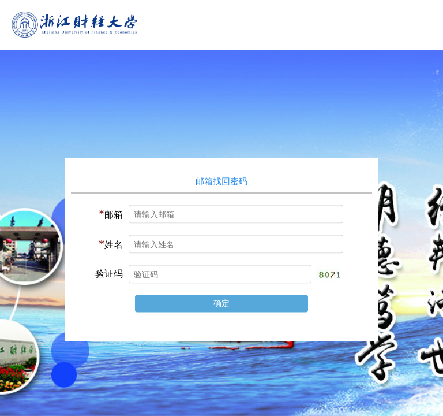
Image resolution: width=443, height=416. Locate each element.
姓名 (111, 243)
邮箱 (111, 213)
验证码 (109, 273)
